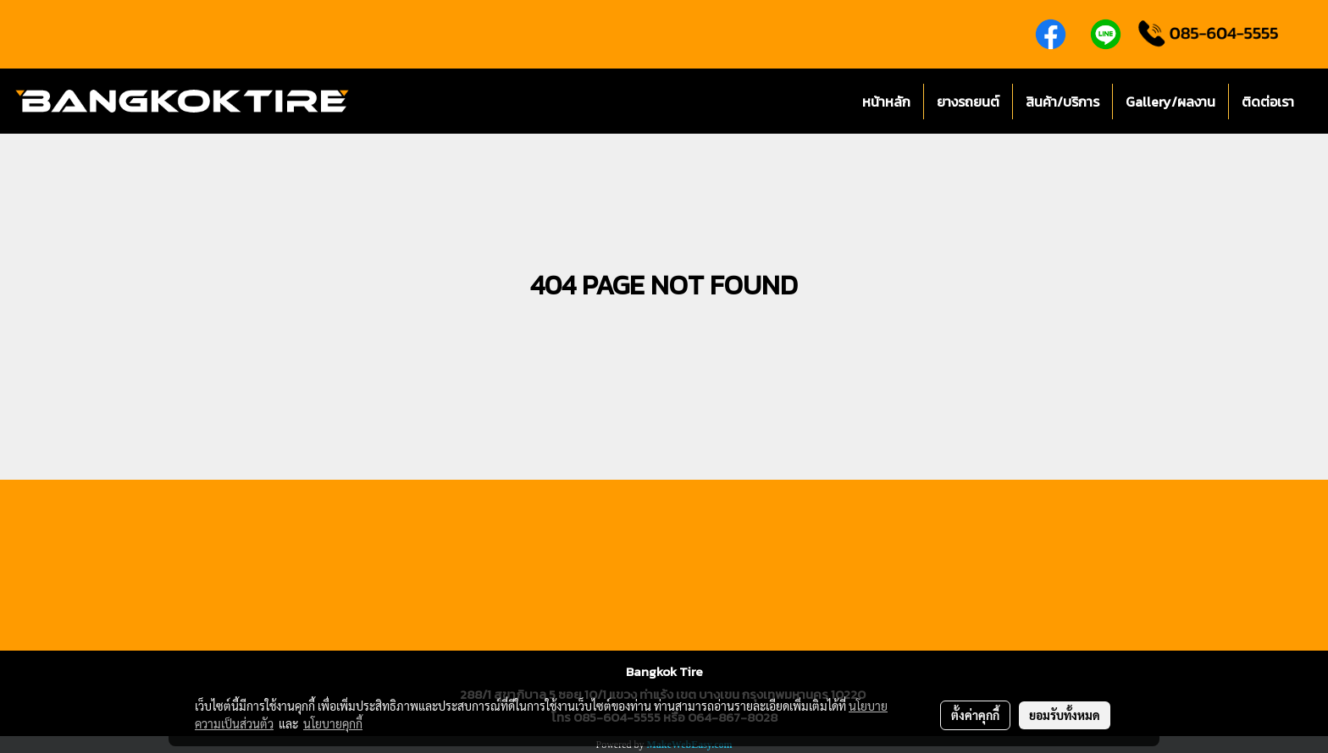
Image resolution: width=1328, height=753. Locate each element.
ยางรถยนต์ (968, 101)
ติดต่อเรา (1268, 101)
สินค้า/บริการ (1062, 101)
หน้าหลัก (886, 101)
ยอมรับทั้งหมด (1064, 715)
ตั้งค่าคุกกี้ (975, 715)
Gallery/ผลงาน (1170, 101)
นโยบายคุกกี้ (332, 723)
